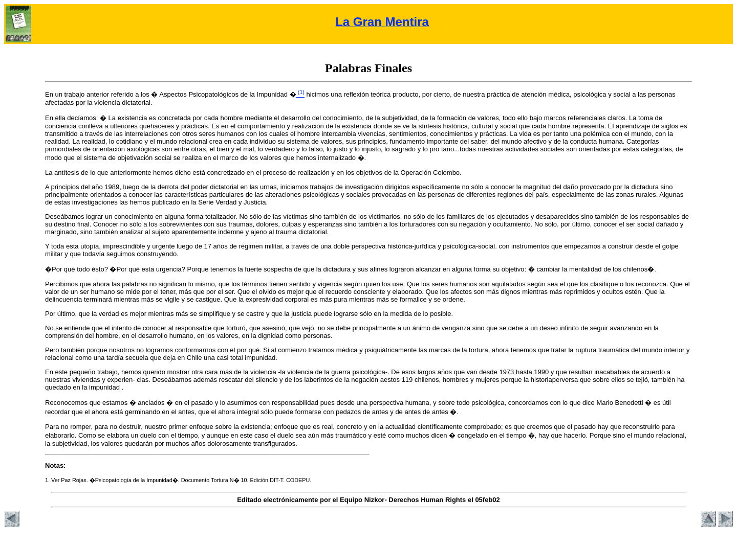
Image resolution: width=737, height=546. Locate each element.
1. (48, 480)
